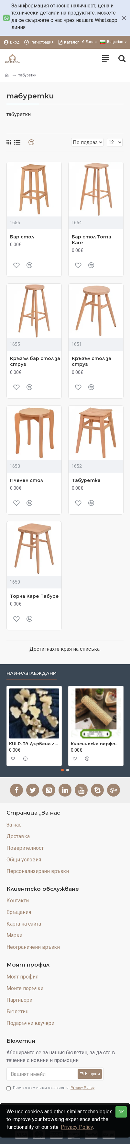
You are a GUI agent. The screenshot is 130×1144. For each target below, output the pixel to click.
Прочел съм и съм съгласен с (50, 1088)
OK (121, 1111)
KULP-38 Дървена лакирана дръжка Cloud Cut (34, 743)
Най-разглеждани (31, 673)
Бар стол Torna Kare (91, 240)
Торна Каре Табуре (34, 596)
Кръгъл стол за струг (91, 361)
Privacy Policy (77, 1127)
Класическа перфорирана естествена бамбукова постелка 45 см (96, 743)
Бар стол (22, 237)
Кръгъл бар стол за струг (35, 361)
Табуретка (86, 480)
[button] (62, 770)
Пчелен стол (26, 480)
